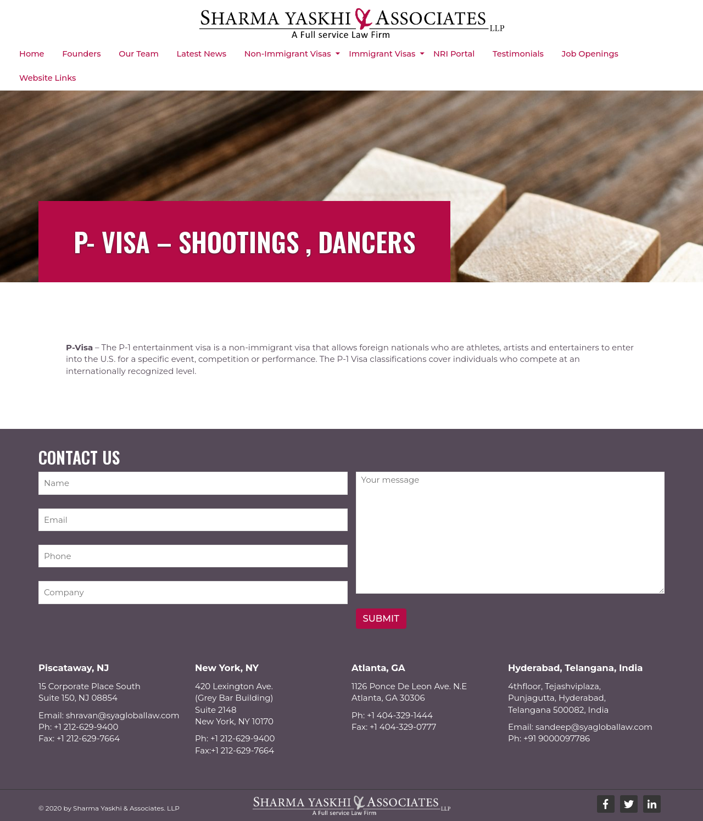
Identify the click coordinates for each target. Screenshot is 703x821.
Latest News (201, 54)
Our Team (139, 54)
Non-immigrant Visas (287, 54)
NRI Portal (454, 54)
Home (31, 54)
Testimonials (518, 54)
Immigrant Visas (382, 54)
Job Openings (590, 54)
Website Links (47, 78)
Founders (81, 54)
